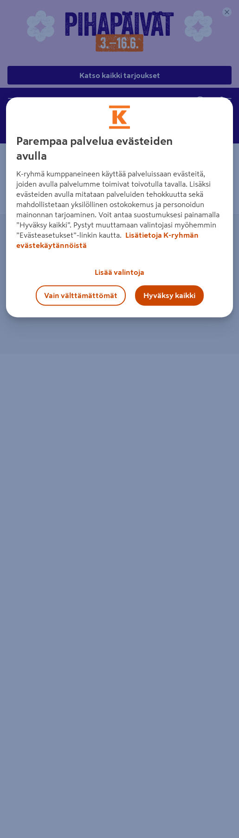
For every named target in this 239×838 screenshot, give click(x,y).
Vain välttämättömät (80, 295)
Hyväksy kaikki (169, 295)
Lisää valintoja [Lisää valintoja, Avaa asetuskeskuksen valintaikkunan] (119, 272)
